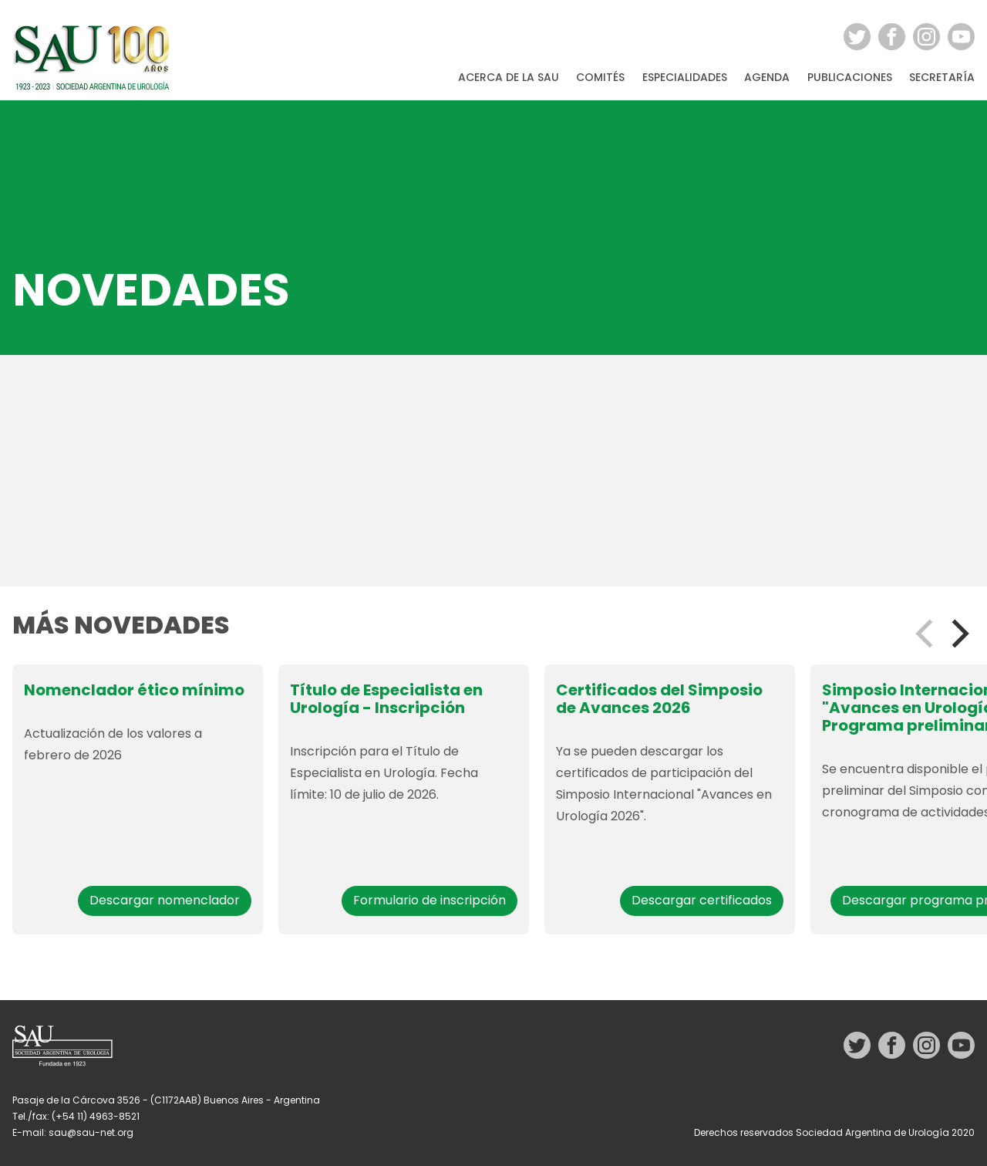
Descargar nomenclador (164, 900)
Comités (600, 78)
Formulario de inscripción (429, 900)
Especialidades (684, 78)
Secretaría (942, 78)
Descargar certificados (702, 900)
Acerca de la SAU (508, 78)
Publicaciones (849, 78)
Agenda (767, 78)
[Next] (958, 633)
